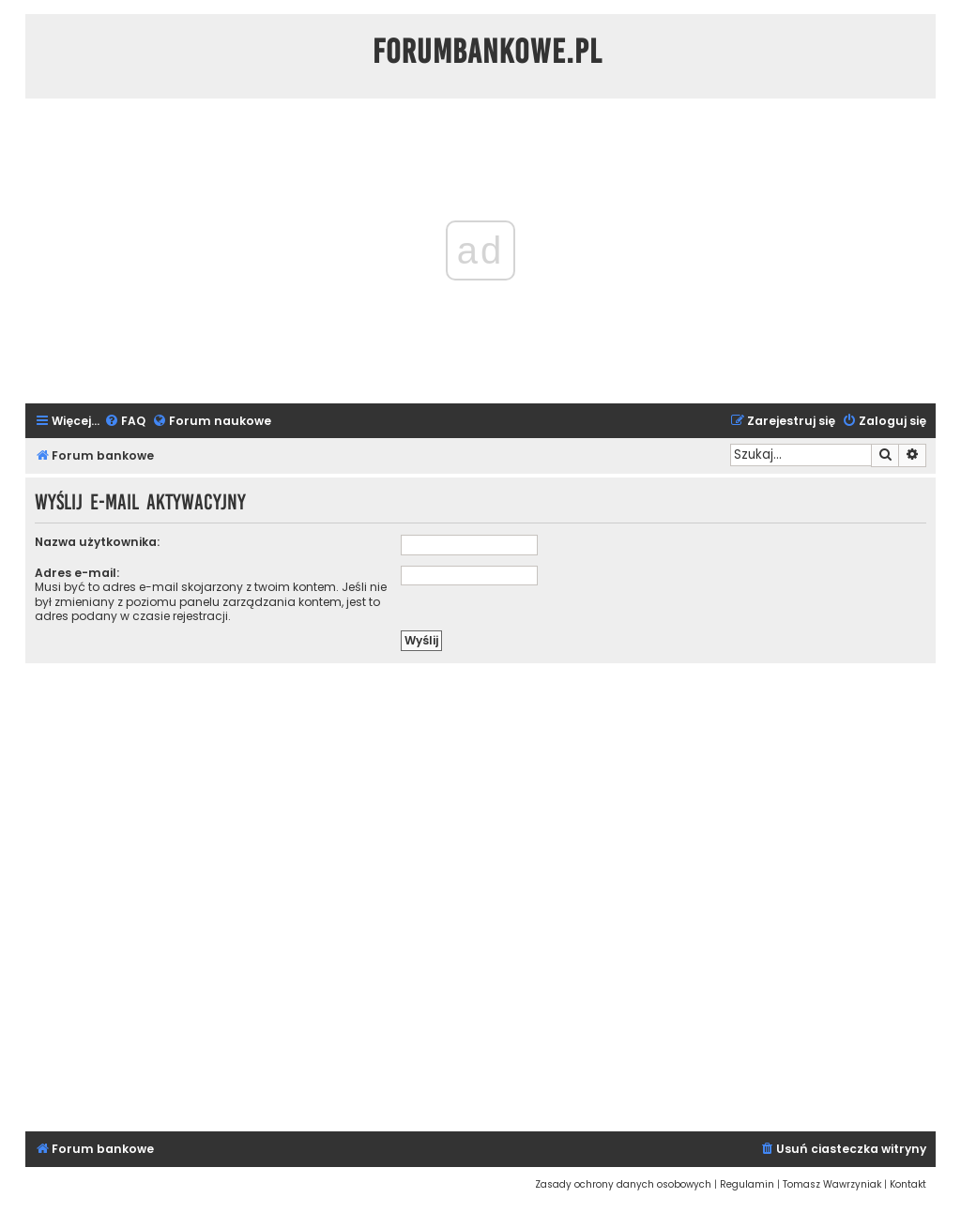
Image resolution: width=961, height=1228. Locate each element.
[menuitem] (124, 421)
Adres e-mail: (77, 573)
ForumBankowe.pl (488, 51)
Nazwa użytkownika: (97, 542)
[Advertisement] (480, 894)
